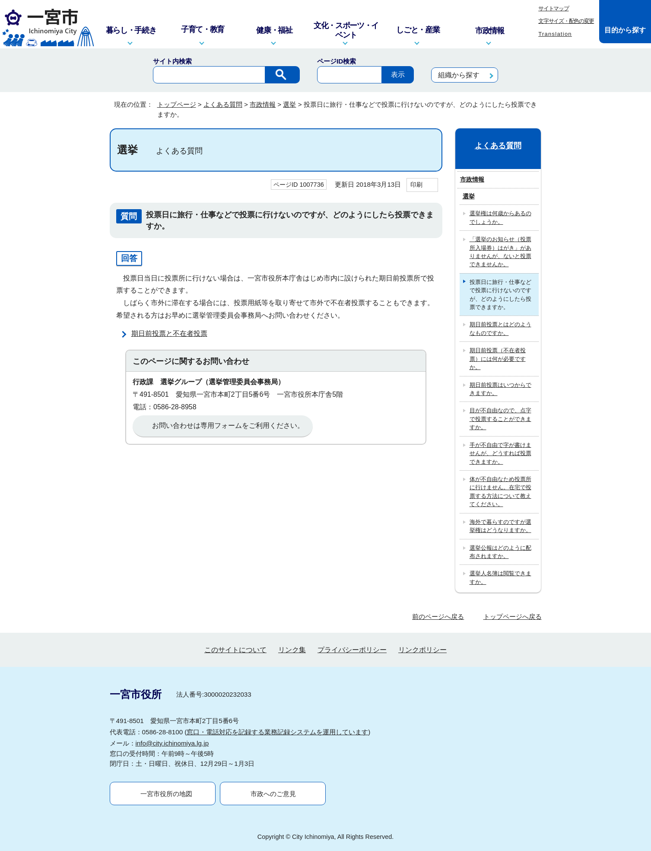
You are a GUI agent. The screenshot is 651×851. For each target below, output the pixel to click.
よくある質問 (222, 104)
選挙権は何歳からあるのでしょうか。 (500, 217)
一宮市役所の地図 (166, 793)
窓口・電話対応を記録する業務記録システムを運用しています (277, 732)
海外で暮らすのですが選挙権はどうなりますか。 (500, 526)
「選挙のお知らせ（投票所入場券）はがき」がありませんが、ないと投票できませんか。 (500, 252)
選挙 (289, 104)
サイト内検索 (172, 61)
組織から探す (459, 75)
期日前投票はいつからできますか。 (500, 389)
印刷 (416, 184)
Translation (555, 34)
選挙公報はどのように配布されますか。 (500, 552)
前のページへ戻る (438, 616)
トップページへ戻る (512, 616)
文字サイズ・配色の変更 (566, 21)
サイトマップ (553, 8)
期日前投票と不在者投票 (169, 333)
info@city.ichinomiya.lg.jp (172, 743)
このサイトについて (235, 649)
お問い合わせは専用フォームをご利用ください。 (228, 425)
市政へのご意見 (273, 793)
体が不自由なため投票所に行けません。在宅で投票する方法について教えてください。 (500, 491)
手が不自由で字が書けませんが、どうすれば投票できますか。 (500, 453)
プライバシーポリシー (352, 649)
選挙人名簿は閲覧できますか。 (500, 577)
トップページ (176, 104)
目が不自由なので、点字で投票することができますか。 (500, 418)
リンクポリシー (422, 649)
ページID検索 (336, 61)
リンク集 (292, 649)
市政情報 (263, 104)
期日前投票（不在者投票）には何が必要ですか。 (498, 358)
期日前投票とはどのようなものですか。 (500, 328)
